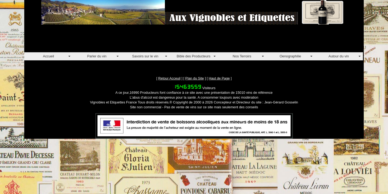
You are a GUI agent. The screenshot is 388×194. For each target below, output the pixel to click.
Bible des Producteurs (193, 56)
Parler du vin (96, 56)
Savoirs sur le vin (145, 56)
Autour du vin (338, 56)
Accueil (48, 56)
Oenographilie (290, 56)
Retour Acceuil (169, 78)
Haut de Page (219, 78)
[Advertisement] (122, 40)
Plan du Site (194, 78)
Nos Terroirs (242, 56)
